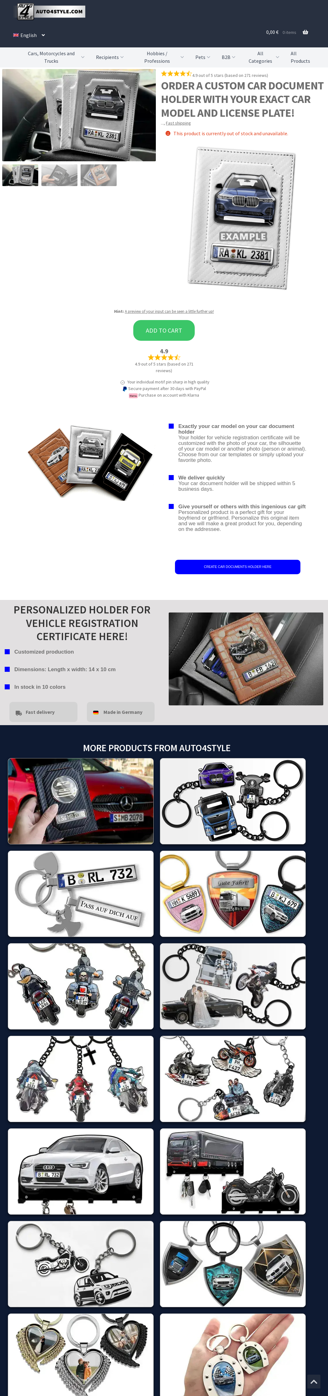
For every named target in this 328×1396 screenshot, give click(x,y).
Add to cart (164, 330)
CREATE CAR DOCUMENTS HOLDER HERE (237, 567)
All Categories (265, 57)
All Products (300, 57)
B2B (229, 57)
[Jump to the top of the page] (313, 1381)
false (173, 657)
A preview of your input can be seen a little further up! (169, 311)
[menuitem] (29, 35)
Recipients (110, 57)
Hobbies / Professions (164, 57)
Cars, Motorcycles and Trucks (57, 57)
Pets (203, 57)
